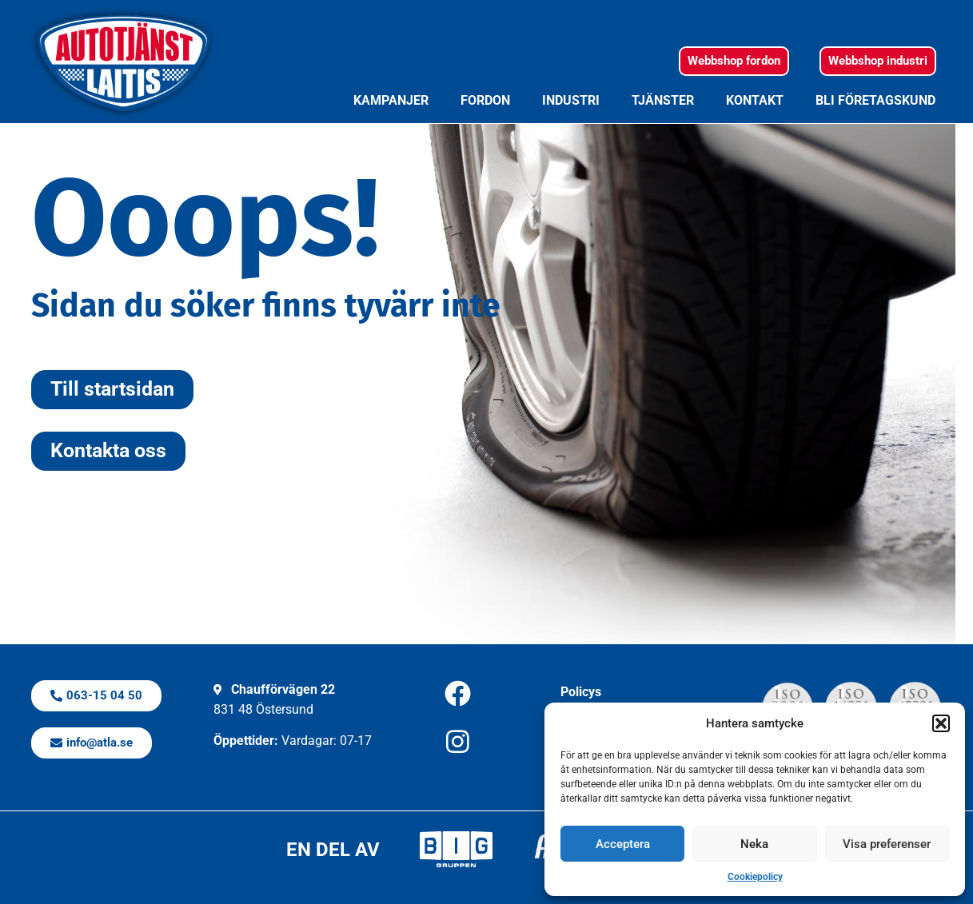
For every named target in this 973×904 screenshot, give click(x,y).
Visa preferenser (887, 844)
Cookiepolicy (755, 876)
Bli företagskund (875, 100)
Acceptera (623, 844)
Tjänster (663, 100)
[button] (941, 723)
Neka (754, 844)
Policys (580, 691)
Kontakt (755, 100)
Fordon (485, 100)
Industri (571, 100)
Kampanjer (391, 100)
